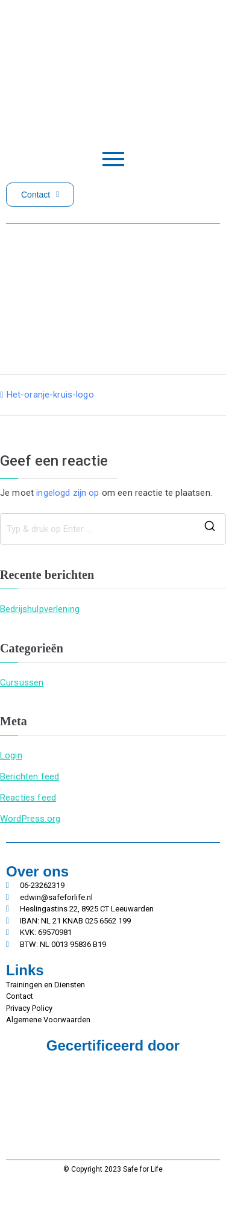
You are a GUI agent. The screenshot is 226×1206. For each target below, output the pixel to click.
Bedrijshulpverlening (40, 609)
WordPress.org (30, 818)
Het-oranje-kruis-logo (50, 394)
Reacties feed (28, 797)
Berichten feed (29, 776)
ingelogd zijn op (67, 492)
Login (11, 755)
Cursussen (21, 682)
